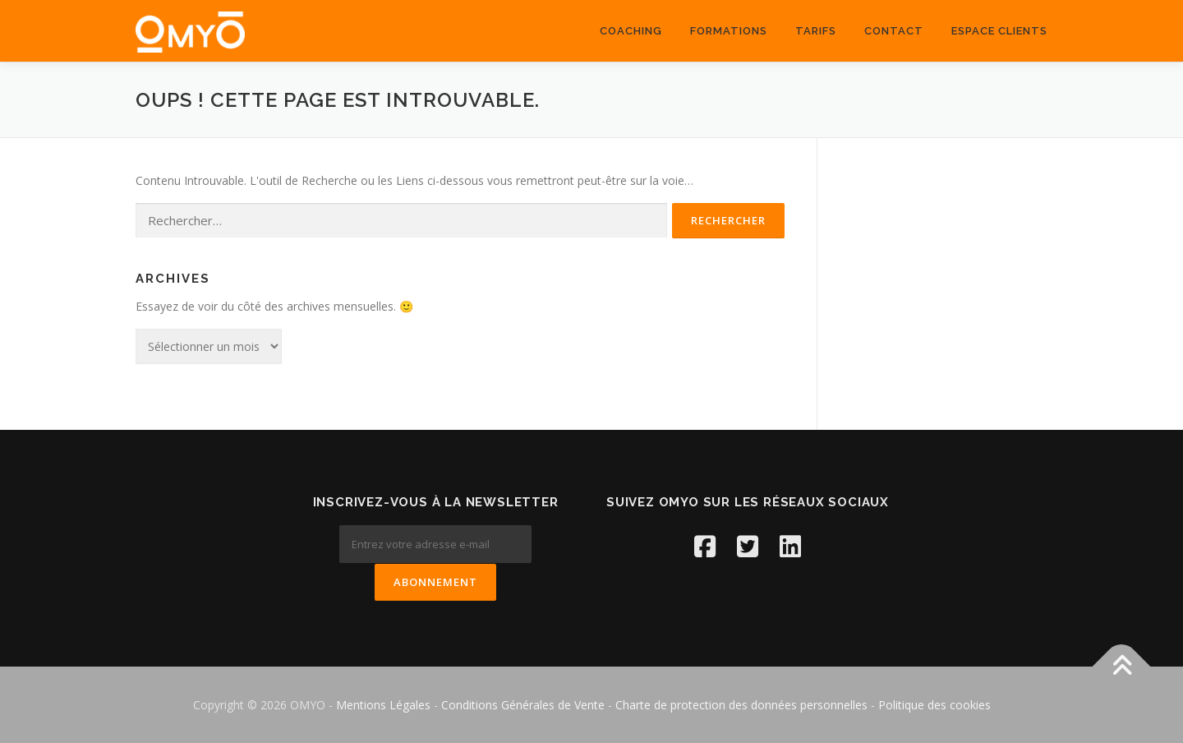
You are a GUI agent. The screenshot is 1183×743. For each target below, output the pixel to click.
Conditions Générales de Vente (523, 704)
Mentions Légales (385, 704)
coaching (631, 31)
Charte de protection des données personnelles (741, 704)
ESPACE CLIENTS (999, 31)
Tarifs (815, 31)
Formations (728, 31)
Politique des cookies (934, 704)
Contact (893, 31)
